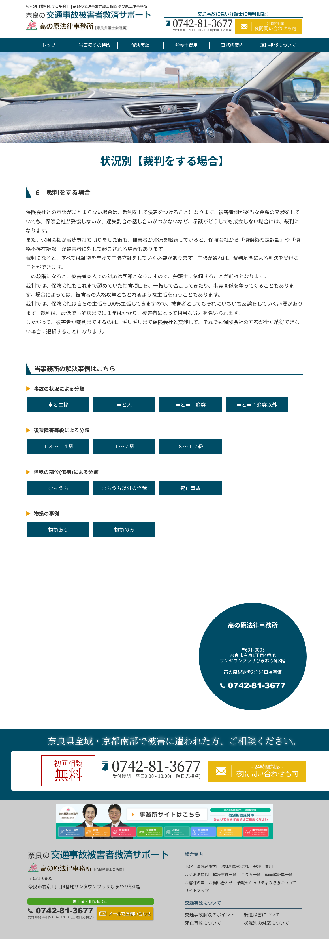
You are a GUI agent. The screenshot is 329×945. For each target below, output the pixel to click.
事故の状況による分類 (59, 388)
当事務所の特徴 (94, 45)
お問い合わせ (221, 882)
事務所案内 (232, 45)
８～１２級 (190, 446)
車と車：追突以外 (256, 404)
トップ (48, 45)
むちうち (58, 487)
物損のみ (124, 529)
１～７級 (124, 446)
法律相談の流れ (235, 866)
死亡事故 (190, 487)
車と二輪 (58, 404)
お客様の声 (195, 882)
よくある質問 (197, 874)
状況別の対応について (266, 922)
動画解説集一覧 (279, 874)
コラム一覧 (251, 874)
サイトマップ (197, 890)
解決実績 (140, 45)
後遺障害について (262, 914)
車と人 (124, 404)
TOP (189, 866)
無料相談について (278, 45)
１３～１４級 (58, 446)
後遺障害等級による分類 (61, 430)
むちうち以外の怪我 (124, 487)
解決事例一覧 (225, 874)
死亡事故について (203, 922)
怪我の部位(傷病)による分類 (66, 471)
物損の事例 (46, 513)
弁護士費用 (186, 45)
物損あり (58, 529)
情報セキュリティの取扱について (266, 882)
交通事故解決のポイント (210, 914)
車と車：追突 (190, 404)
